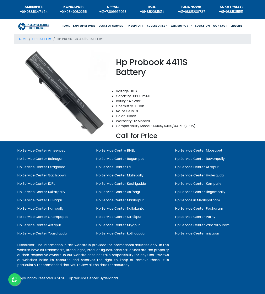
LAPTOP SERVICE (84, 26)
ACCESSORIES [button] (156, 26)
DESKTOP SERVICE (111, 26)
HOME (66, 26)
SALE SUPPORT (180, 26)
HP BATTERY (42, 38)
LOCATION (202, 26)
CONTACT (220, 26)
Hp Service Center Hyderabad (93, 278)
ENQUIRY (236, 26)
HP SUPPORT (134, 26)
